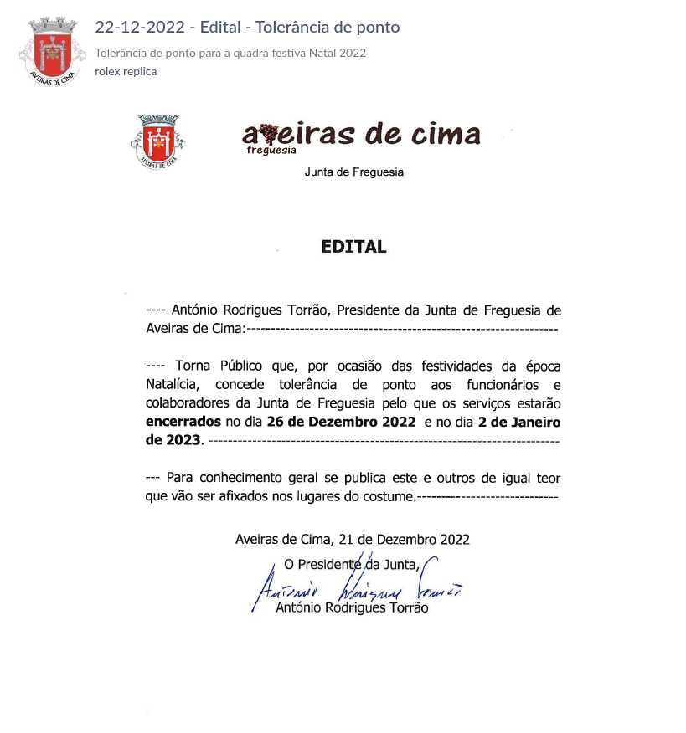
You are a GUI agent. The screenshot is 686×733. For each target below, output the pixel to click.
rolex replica (126, 71)
